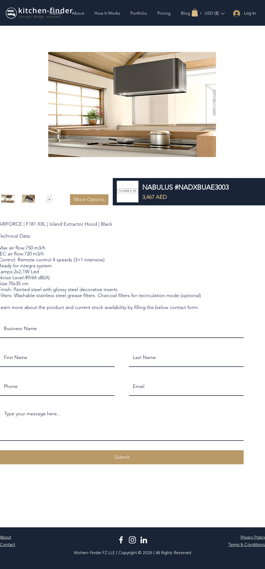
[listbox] (214, 13)
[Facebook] (121, 540)
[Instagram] (132, 540)
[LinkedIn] (143, 540)
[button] (194, 13)
